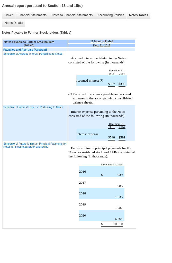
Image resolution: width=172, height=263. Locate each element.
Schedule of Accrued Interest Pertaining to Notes (32, 53)
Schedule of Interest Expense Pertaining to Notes (33, 107)
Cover (9, 15)
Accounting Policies (110, 15)
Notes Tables (138, 15)
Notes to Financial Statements (72, 15)
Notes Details (14, 23)
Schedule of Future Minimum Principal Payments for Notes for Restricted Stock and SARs (35, 145)
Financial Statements (32, 15)
